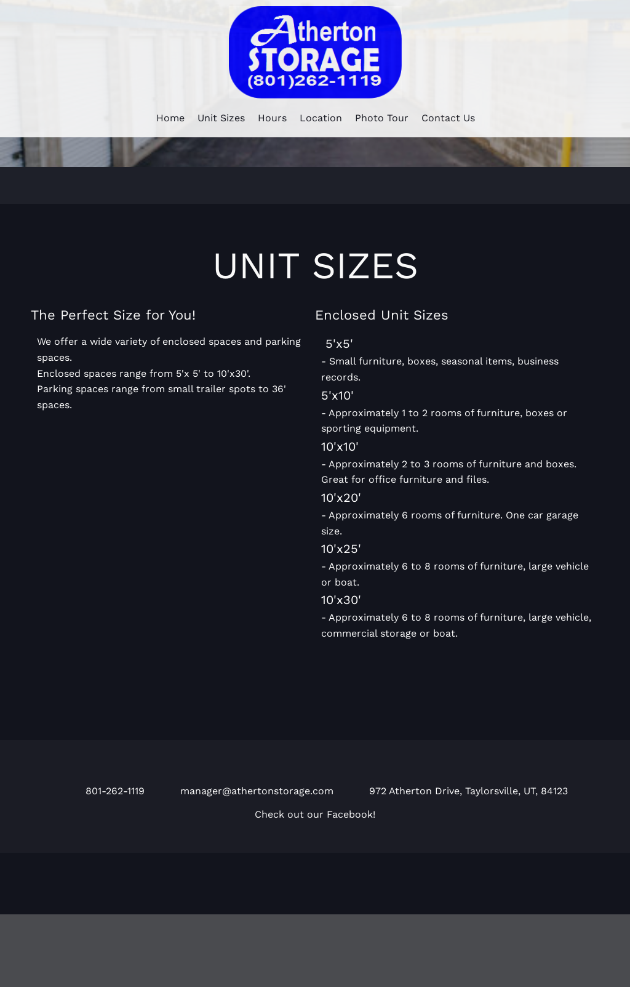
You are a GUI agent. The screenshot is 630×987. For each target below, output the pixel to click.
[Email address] (245, 789)
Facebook (350, 814)
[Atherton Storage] (315, 52)
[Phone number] (103, 789)
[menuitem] (170, 116)
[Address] (457, 789)
